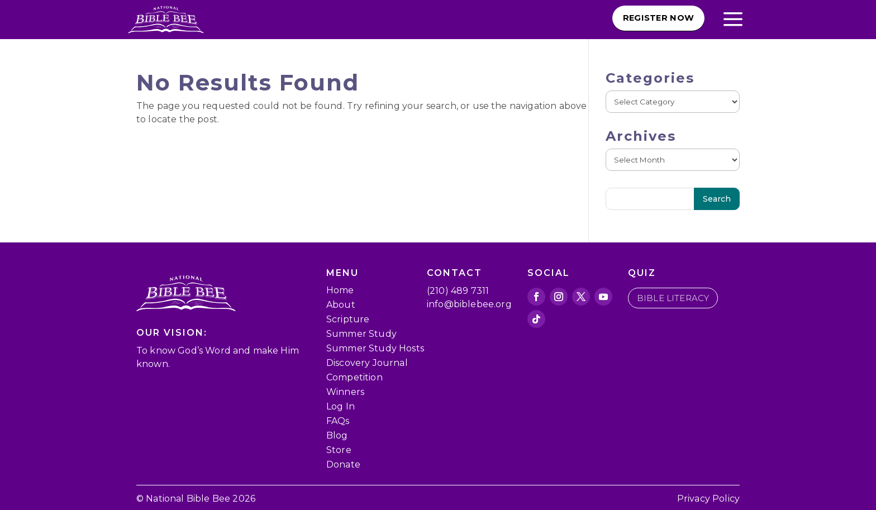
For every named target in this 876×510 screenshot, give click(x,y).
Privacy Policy (708, 498)
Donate (343, 464)
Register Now (649, 18)
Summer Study (361, 333)
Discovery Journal (367, 363)
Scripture (347, 319)
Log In (340, 406)
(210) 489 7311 (458, 290)
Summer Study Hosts (375, 348)
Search (717, 199)
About (340, 304)
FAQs (338, 421)
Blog (337, 435)
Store (338, 450)
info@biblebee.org (469, 304)
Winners (345, 392)
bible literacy (673, 298)
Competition (354, 377)
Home (340, 290)
